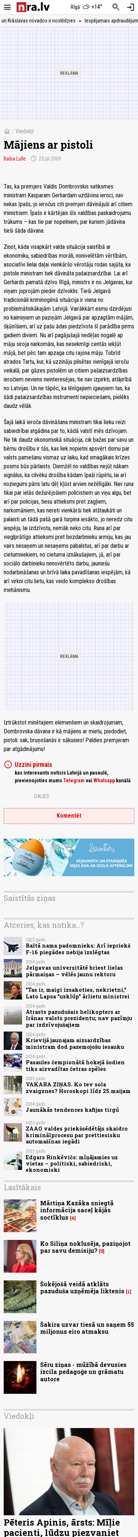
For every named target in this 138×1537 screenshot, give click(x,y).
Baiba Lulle (15, 159)
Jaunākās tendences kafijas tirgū (72, 1109)
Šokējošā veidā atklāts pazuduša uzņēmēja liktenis (82, 1287)
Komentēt (69, 815)
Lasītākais (22, 1187)
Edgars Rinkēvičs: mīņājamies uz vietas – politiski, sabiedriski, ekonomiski (72, 1164)
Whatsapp (104, 780)
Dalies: (42, 796)
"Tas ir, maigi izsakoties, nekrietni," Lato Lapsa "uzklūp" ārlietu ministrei (78, 993)
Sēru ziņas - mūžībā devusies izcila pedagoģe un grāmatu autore (83, 1371)
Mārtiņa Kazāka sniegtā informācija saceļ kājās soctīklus (77, 1210)
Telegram (74, 780)
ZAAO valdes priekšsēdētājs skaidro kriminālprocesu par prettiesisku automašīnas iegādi (77, 1135)
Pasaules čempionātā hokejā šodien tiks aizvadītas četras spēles (75, 1065)
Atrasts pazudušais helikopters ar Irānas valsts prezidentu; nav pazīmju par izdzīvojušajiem (79, 1018)
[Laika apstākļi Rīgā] (86, 7)
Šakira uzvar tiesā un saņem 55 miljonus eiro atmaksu (87, 1328)
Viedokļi (24, 131)
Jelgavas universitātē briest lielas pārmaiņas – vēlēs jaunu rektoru (74, 970)
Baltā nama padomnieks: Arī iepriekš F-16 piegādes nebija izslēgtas (78, 948)
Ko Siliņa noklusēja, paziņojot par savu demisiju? (85, 1247)
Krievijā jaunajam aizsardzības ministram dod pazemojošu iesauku (75, 1043)
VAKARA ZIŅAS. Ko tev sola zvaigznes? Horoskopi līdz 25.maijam (78, 1087)
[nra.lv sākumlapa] (33, 7)
